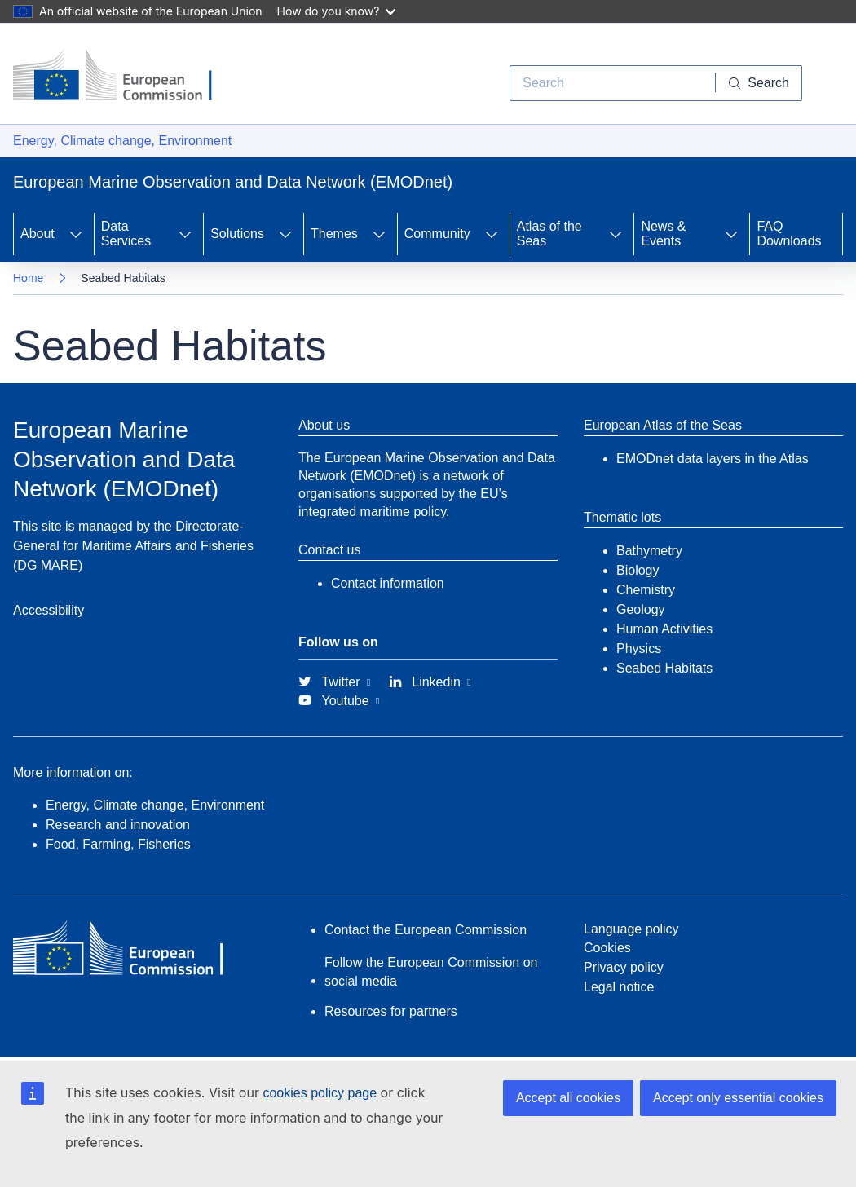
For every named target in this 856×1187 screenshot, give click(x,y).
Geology (640, 609)
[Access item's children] (76, 234)
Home (28, 278)
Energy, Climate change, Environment (122, 141)
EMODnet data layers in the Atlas (712, 459)
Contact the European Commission (425, 930)
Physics (638, 648)
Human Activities (664, 629)
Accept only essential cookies (738, 1098)
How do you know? (336, 11)
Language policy (631, 929)
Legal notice (619, 987)
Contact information (387, 583)
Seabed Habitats (664, 668)
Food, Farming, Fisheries (118, 844)
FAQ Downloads (789, 233)
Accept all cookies (568, 1098)
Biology (637, 570)
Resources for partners (390, 1011)
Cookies (607, 948)
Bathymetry (649, 551)
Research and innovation (118, 825)
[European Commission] (124, 76)
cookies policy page (320, 1093)
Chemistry (645, 590)
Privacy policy (624, 967)
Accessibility (48, 610)
